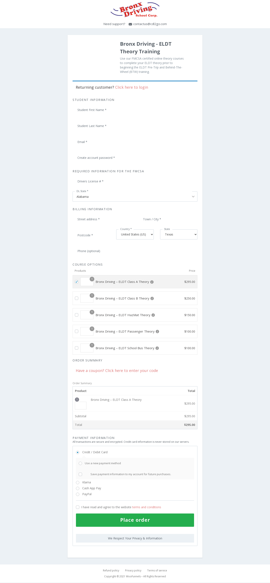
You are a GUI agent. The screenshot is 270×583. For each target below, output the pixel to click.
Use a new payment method (103, 463)
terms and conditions (146, 507)
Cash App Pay (96, 488)
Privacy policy (133, 571)
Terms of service (157, 571)
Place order (135, 520)
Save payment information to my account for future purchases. (130, 474)
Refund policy (111, 571)
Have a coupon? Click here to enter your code (117, 370)
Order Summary (82, 383)
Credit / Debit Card (99, 452)
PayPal (92, 494)
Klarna (91, 482)
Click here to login (131, 87)
